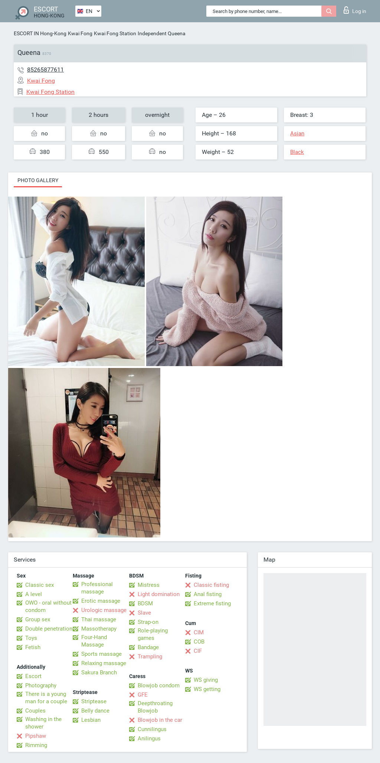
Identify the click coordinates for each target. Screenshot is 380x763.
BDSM (145, 603)
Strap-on (148, 622)
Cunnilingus (152, 729)
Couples (35, 710)
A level (33, 594)
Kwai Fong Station (115, 33)
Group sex (37, 619)
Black (297, 152)
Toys (31, 638)
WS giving (206, 680)
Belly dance (95, 710)
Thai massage (98, 619)
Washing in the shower (43, 723)
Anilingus (149, 738)
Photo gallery (37, 180)
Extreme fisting (212, 603)
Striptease (94, 701)
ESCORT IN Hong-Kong (40, 33)
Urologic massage (104, 610)
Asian (297, 133)
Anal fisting (208, 594)
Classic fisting (211, 585)
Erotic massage (100, 601)
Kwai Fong (80, 33)
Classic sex (39, 585)
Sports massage (101, 654)
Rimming (36, 745)
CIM (199, 632)
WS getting (207, 689)
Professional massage (97, 588)
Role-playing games (153, 634)
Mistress (149, 585)
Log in (355, 10)
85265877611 (45, 69)
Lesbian (91, 720)
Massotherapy (99, 628)
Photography (40, 685)
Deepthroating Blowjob (155, 707)
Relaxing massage (103, 663)
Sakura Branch (99, 672)
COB (199, 641)
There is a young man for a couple (46, 698)
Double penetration (48, 628)
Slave (144, 612)
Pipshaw (35, 736)
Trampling (150, 656)
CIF (198, 651)
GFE (143, 694)
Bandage (148, 647)
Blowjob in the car (160, 720)
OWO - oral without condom (48, 606)
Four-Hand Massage (94, 641)
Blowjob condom (159, 685)
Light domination (159, 594)
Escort (33, 676)
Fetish (32, 647)
